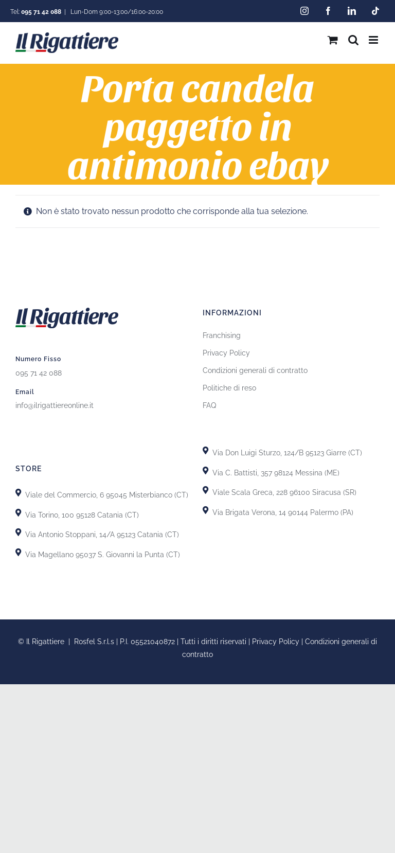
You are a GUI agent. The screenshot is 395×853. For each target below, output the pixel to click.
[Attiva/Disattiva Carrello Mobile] (333, 39)
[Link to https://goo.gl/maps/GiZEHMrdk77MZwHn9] (18, 552)
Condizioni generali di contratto (255, 370)
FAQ (209, 405)
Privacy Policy (226, 353)
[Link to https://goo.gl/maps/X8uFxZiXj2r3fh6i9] (18, 492)
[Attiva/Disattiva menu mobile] (374, 39)
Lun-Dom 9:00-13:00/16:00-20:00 (116, 11)
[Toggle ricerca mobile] (353, 39)
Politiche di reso (229, 388)
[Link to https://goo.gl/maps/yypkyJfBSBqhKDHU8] (205, 490)
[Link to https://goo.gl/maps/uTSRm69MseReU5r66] (18, 513)
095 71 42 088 (38, 373)
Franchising (222, 335)
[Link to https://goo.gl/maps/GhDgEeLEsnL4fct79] (18, 532)
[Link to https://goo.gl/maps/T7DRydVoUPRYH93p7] (205, 470)
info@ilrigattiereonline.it (54, 405)
